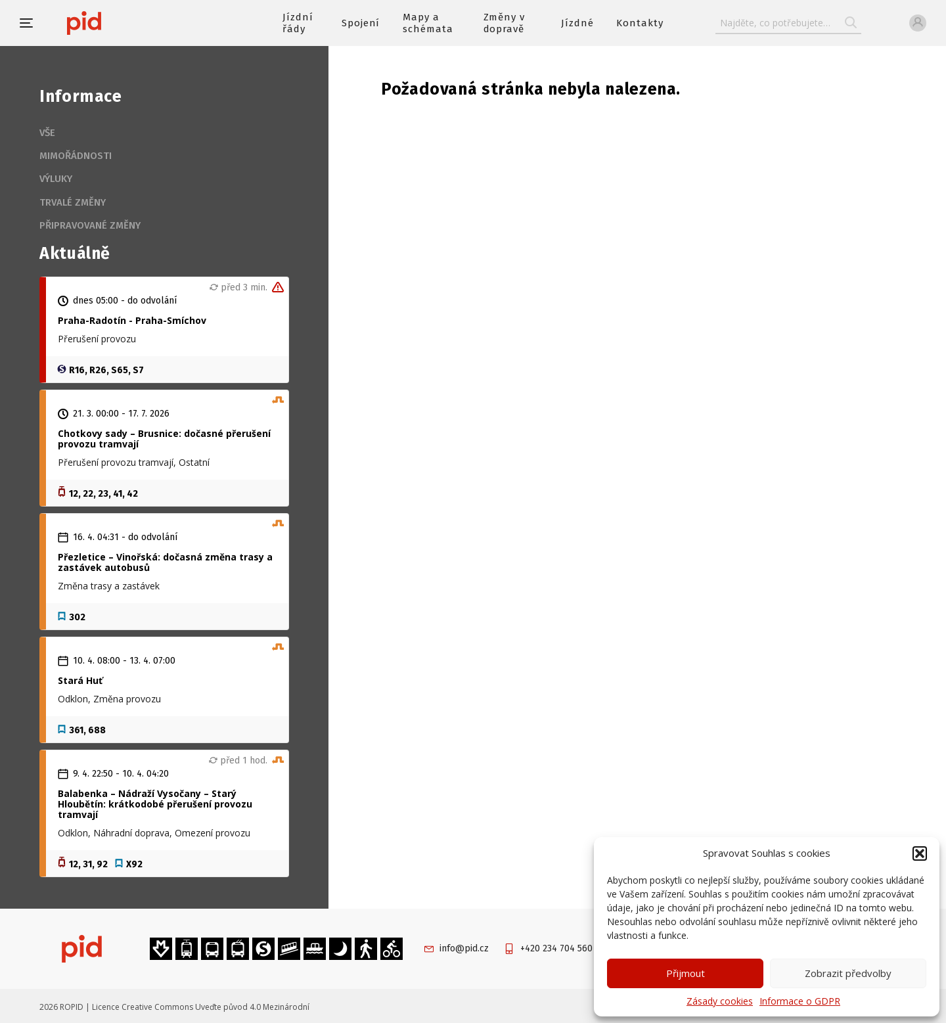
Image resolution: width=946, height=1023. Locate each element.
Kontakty (640, 23)
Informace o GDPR (799, 1001)
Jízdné (577, 23)
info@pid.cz (464, 948)
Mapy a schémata (428, 23)
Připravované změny (90, 225)
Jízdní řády (297, 23)
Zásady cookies (720, 1001)
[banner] (123, 23)
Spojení (361, 23)
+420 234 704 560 (556, 948)
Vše (47, 133)
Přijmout (685, 973)
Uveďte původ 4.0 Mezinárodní (252, 1006)
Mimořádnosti (75, 156)
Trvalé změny (72, 202)
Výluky (55, 179)
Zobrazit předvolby (848, 973)
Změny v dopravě (505, 23)
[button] (919, 853)
